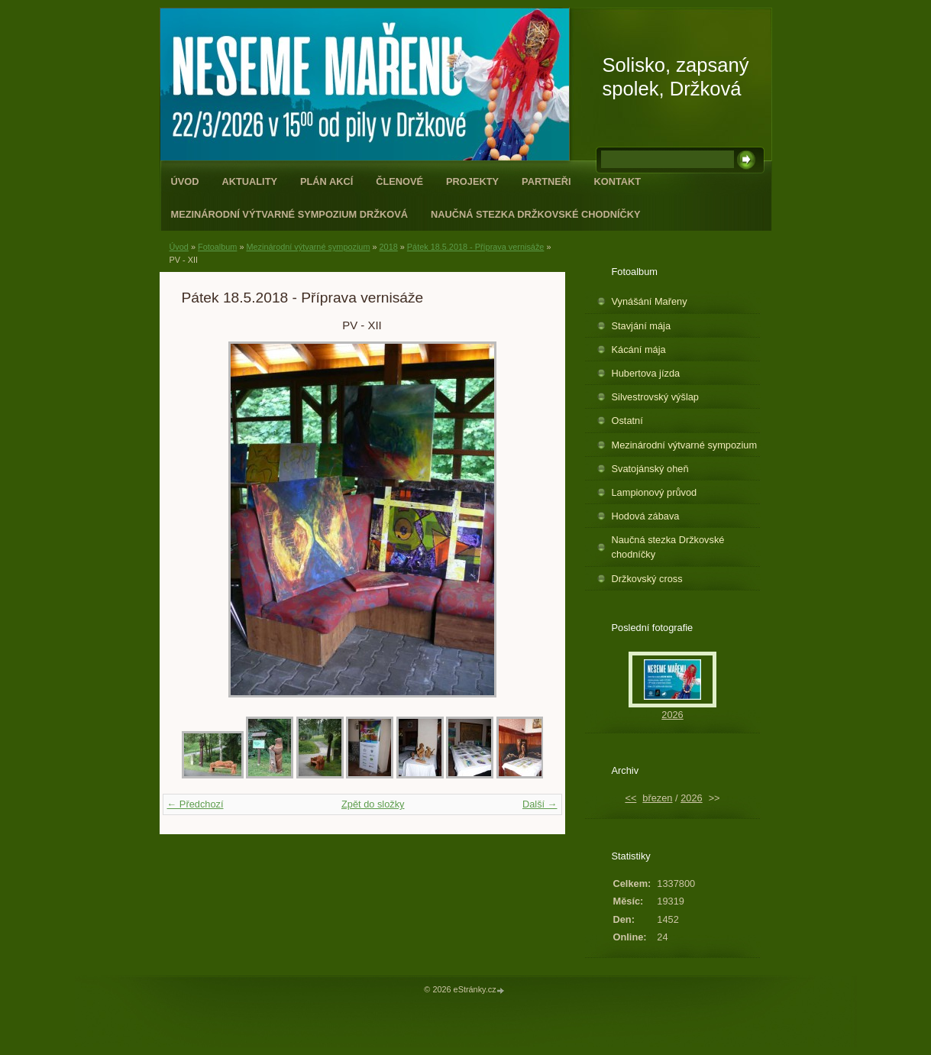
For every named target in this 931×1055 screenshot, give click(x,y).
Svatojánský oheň (650, 468)
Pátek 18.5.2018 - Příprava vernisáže (476, 246)
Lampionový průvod (654, 492)
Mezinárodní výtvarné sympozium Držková (289, 214)
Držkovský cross (647, 578)
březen (657, 798)
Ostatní (627, 420)
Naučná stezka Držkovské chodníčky (536, 214)
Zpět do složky (373, 804)
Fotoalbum (217, 246)
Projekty (472, 181)
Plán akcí (326, 181)
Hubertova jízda (646, 373)
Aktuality (249, 181)
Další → (540, 804)
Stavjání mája (641, 326)
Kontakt (618, 181)
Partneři (546, 181)
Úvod (185, 181)
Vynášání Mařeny (649, 301)
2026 (672, 714)
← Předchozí (195, 804)
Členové (399, 181)
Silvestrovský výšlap (656, 397)
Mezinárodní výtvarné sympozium (308, 246)
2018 (389, 246)
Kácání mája (639, 349)
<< (630, 798)
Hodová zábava (646, 516)
